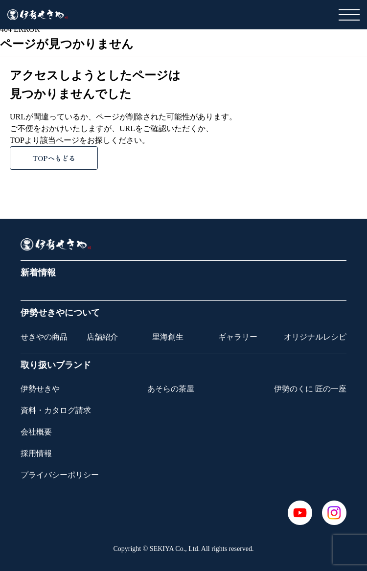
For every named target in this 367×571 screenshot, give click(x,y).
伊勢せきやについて (60, 313)
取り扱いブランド (56, 365)
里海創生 (168, 337)
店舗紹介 (102, 337)
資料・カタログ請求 (56, 410)
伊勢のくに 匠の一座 (310, 389)
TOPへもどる (53, 158)
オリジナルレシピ (315, 337)
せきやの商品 (44, 337)
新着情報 (38, 272)
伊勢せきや (40, 389)
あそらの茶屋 (170, 389)
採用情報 (36, 453)
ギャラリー (237, 337)
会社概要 (36, 432)
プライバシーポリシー (60, 475)
